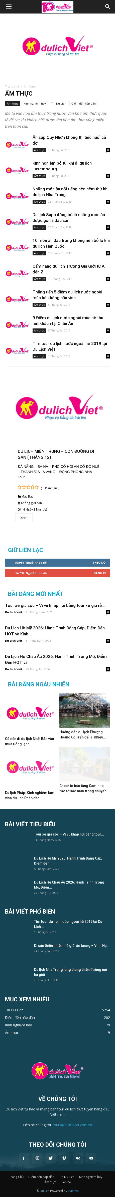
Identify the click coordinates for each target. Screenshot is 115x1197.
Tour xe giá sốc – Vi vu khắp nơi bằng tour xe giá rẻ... (55, 605)
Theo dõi (99, 562)
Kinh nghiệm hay (35, 103)
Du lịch (44, 1191)
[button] (108, 7)
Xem (24, 517)
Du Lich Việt (13, 612)
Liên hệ (66, 1182)
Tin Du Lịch (58, 103)
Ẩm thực (12, 103)
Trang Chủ (16, 1177)
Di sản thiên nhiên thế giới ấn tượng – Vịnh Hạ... (72, 946)
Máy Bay (27, 496)
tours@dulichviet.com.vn (72, 1124)
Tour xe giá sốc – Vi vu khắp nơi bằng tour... (69, 834)
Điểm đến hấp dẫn (83, 103)
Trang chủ (12, 86)
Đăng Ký (100, 573)
